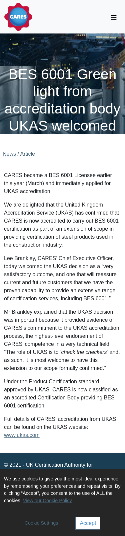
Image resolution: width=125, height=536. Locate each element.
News (9, 154)
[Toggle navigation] (113, 18)
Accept (88, 523)
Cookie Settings (41, 523)
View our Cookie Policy (47, 500)
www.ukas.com (22, 435)
